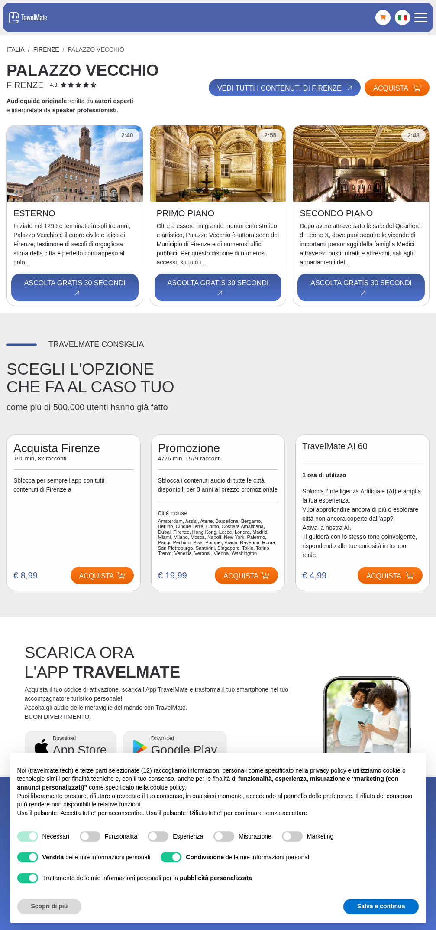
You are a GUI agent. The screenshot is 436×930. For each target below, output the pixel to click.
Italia (15, 49)
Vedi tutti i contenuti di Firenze (285, 88)
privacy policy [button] (328, 770)
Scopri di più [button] (49, 906)
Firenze (46, 49)
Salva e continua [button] (381, 906)
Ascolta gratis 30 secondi (75, 288)
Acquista (397, 88)
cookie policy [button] (167, 787)
